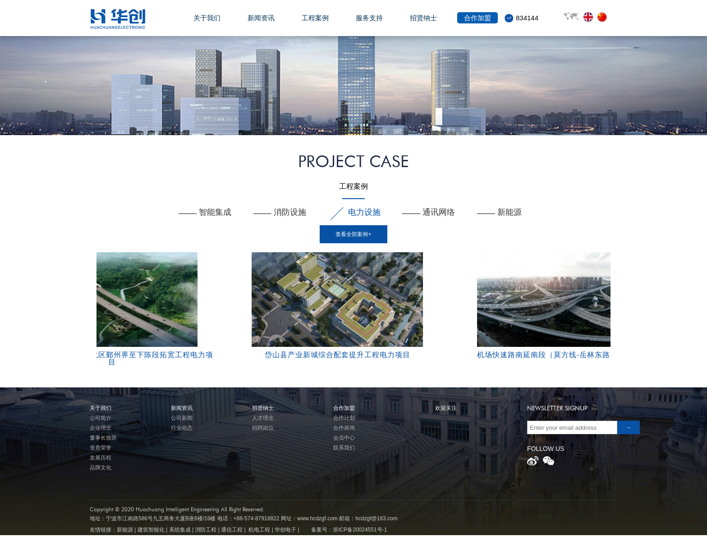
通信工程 (232, 530)
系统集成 (180, 530)
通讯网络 (438, 212)
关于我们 (207, 23)
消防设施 (290, 212)
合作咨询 (344, 428)
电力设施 (364, 212)
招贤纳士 (423, 23)
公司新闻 (182, 418)
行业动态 (182, 428)
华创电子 (285, 530)
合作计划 (344, 418)
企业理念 (100, 428)
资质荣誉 (100, 447)
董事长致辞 (103, 438)
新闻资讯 (261, 23)
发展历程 (100, 457)
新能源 (509, 212)
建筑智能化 (151, 530)
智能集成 (215, 212)
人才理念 (263, 418)
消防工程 (205, 530)
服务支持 (369, 23)
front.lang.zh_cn (604, 17)
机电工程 (259, 530)
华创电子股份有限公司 (126, 19)
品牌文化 (100, 467)
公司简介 (100, 418)
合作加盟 (477, 23)
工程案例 (315, 23)
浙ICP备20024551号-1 (360, 530)
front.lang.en (590, 17)
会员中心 (344, 438)
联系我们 (344, 447)
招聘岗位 (263, 428)
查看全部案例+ (353, 234)
